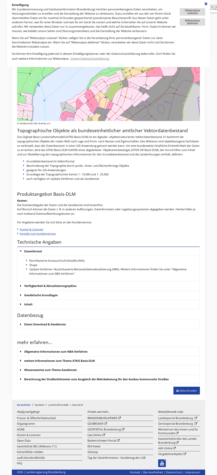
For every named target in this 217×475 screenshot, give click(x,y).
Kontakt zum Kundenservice (38, 234)
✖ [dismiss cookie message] (206, 3)
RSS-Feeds (94, 446)
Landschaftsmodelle (58, 404)
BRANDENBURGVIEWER (102, 418)
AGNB (20, 429)
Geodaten (40, 404)
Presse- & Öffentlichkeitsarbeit (36, 418)
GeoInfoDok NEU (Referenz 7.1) (37, 446)
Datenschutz (174, 472)
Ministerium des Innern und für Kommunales (178, 431)
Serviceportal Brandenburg (175, 424)
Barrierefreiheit (153, 472)
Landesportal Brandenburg (175, 418)
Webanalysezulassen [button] (192, 12)
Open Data (24, 440)
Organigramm (26, 424)
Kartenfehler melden (30, 452)
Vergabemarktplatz (170, 454)
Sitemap (92, 452)
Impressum (192, 472)
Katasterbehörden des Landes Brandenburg (177, 440)
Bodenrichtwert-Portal (101, 440)
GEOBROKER (95, 424)
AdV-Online (165, 448)
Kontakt (135, 472)
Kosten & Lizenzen (31, 229)
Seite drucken (186, 390)
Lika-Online (94, 435)
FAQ (19, 463)
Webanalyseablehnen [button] (192, 22)
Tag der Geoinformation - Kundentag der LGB (116, 458)
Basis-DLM (77, 404)
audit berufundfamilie (31, 458)
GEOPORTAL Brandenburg (104, 429)
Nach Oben (202, 465)
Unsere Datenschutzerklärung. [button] (90, 58)
